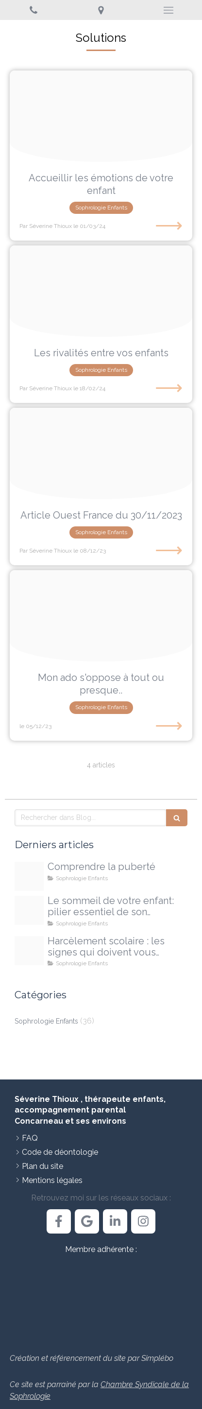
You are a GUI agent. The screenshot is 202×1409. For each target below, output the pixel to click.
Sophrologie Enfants (46, 1021)
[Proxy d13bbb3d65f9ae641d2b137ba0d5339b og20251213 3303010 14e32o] (29, 876)
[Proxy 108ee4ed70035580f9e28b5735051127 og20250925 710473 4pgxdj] (29, 950)
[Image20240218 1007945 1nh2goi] (101, 291)
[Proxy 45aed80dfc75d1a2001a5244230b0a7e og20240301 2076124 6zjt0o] (101, 116)
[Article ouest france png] (101, 453)
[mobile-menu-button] (168, 10)
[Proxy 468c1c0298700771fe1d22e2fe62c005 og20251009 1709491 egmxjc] (29, 910)
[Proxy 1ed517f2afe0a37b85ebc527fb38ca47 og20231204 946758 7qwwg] (101, 615)
